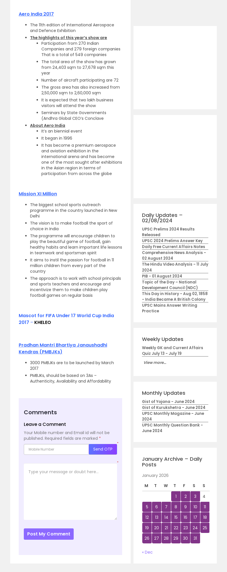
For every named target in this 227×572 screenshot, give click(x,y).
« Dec (147, 552)
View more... (154, 362)
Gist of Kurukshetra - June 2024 (173, 407)
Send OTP (103, 449)
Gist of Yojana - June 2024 (168, 401)
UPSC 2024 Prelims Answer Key (172, 241)
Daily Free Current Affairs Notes (173, 246)
